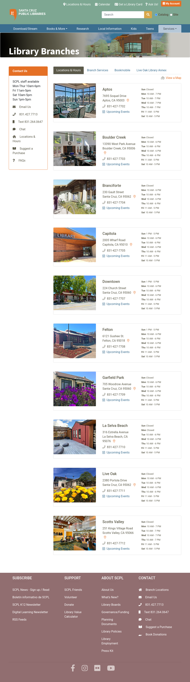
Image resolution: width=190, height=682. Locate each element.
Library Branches (44, 51)
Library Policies (111, 631)
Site (174, 14)
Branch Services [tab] (97, 70)
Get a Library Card (128, 4)
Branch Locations (157, 590)
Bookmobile (122, 70)
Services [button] (168, 29)
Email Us (25, 107)
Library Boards (111, 604)
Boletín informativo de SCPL (30, 597)
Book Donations (156, 634)
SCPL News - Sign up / (27, 590)
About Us (107, 590)
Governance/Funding (115, 612)
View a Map (173, 78)
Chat (22, 129)
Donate (69, 604)
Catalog (161, 14)
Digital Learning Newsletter (30, 612)
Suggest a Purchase (159, 627)
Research (83, 29)
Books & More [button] (56, 29)
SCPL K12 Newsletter (26, 604)
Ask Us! (151, 4)
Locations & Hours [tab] (68, 70)
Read (46, 590)
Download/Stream (25, 29)
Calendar (102, 4)
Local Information (110, 29)
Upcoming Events (116, 112)
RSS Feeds (19, 619)
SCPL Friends (73, 590)
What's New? (109, 597)
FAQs (22, 160)
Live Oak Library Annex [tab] (151, 70)
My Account (171, 3)
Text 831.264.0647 (156, 612)
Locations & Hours (77, 4)
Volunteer (70, 597)
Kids (134, 29)
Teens (150, 29)
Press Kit (107, 651)
